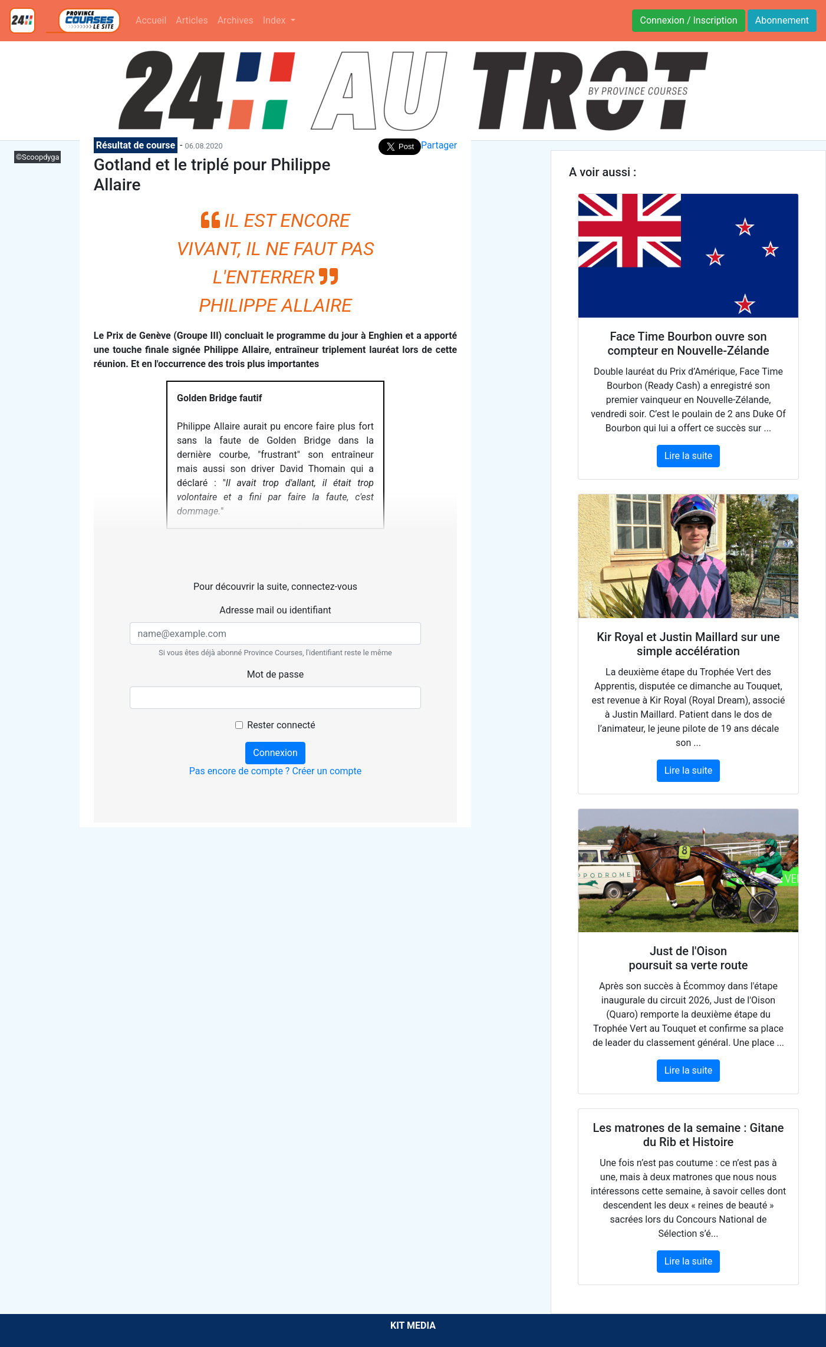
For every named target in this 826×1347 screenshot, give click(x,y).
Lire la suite (688, 455)
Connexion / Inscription (688, 20)
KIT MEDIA (413, 1325)
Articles (192, 20)
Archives (236, 20)
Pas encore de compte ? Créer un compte (275, 771)
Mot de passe (275, 674)
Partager (439, 145)
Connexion (275, 752)
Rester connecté (281, 725)
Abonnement (782, 20)
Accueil (151, 20)
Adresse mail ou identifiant (275, 610)
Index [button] (275, 20)
